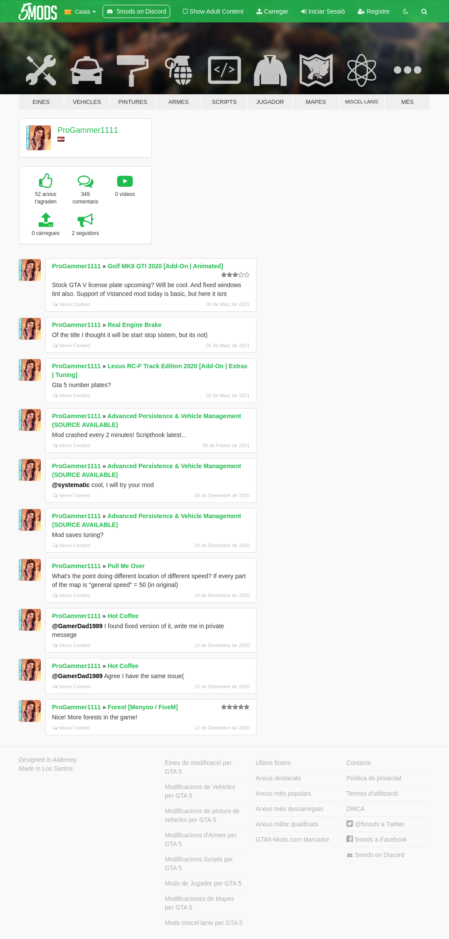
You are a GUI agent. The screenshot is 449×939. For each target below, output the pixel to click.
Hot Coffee (123, 615)
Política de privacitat (373, 778)
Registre (373, 11)
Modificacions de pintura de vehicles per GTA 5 (202, 815)
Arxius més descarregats (289, 808)
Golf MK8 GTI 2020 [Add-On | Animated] (165, 266)
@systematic (71, 484)
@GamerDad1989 (77, 626)
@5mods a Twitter (375, 824)
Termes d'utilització (372, 793)
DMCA (355, 808)
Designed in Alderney (48, 759)
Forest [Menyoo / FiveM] (142, 707)
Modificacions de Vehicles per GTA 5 (200, 791)
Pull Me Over (126, 565)
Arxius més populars (283, 793)
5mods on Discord (375, 855)
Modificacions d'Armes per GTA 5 (201, 839)
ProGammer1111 (87, 130)
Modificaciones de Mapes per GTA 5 (199, 903)
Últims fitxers (273, 762)
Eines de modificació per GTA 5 (198, 767)
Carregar (272, 11)
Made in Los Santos (46, 768)
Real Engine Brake (134, 324)
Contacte (358, 762)
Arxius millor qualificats (287, 824)
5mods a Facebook (376, 839)
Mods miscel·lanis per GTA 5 (203, 922)
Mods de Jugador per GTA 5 (203, 883)
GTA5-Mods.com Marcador (292, 839)
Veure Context (71, 304)
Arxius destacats (278, 778)
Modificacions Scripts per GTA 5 (199, 863)
